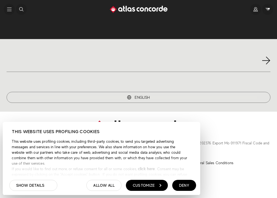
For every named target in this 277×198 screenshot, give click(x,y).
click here (146, 168)
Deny (184, 185)
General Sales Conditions (212, 163)
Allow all (104, 185)
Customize (147, 185)
